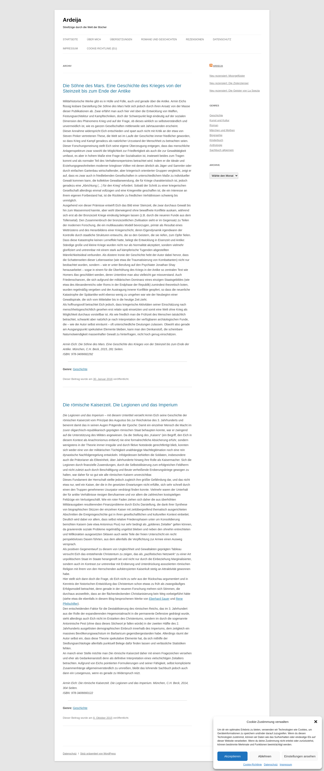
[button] (316, 722)
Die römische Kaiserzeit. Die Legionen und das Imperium (120, 404)
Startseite (70, 39)
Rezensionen (195, 39)
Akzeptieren (232, 756)
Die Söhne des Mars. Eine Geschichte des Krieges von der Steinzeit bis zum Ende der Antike (122, 88)
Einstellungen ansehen (300, 756)
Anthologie (216, 145)
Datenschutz (271, 764)
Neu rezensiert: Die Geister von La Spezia (235, 90)
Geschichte (80, 369)
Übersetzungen (121, 39)
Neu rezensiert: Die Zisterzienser (229, 83)
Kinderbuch (216, 140)
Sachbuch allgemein (222, 150)
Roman (214, 125)
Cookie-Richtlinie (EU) (102, 48)
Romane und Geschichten (159, 39)
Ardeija (72, 20)
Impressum (286, 764)
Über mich (94, 39)
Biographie (216, 135)
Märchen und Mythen (222, 130)
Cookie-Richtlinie (252, 764)
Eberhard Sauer (159, 598)
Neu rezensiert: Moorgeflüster (227, 75)
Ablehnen (264, 756)
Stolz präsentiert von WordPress (98, 753)
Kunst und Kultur (219, 120)
